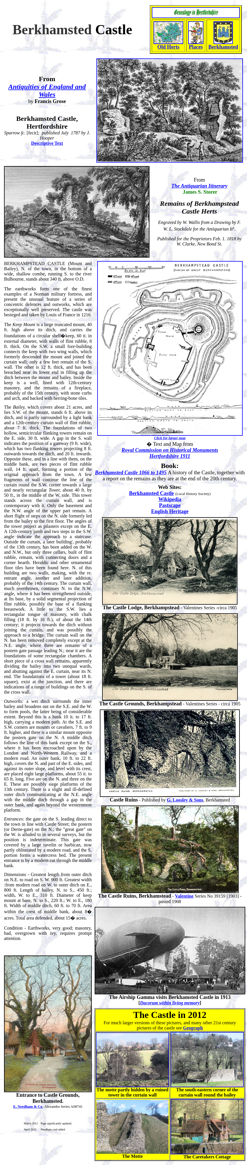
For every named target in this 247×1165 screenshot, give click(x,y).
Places (196, 47)
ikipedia (172, 499)
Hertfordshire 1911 (169, 456)
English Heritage (170, 511)
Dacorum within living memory (170, 1002)
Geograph (193, 1027)
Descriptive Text (47, 143)
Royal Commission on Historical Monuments (169, 450)
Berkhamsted (223, 47)
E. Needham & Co (27, 1106)
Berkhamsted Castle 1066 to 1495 (130, 472)
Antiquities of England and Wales (47, 90)
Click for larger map (170, 438)
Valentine (184, 896)
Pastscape (170, 505)
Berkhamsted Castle (151, 493)
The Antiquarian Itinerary (199, 186)
